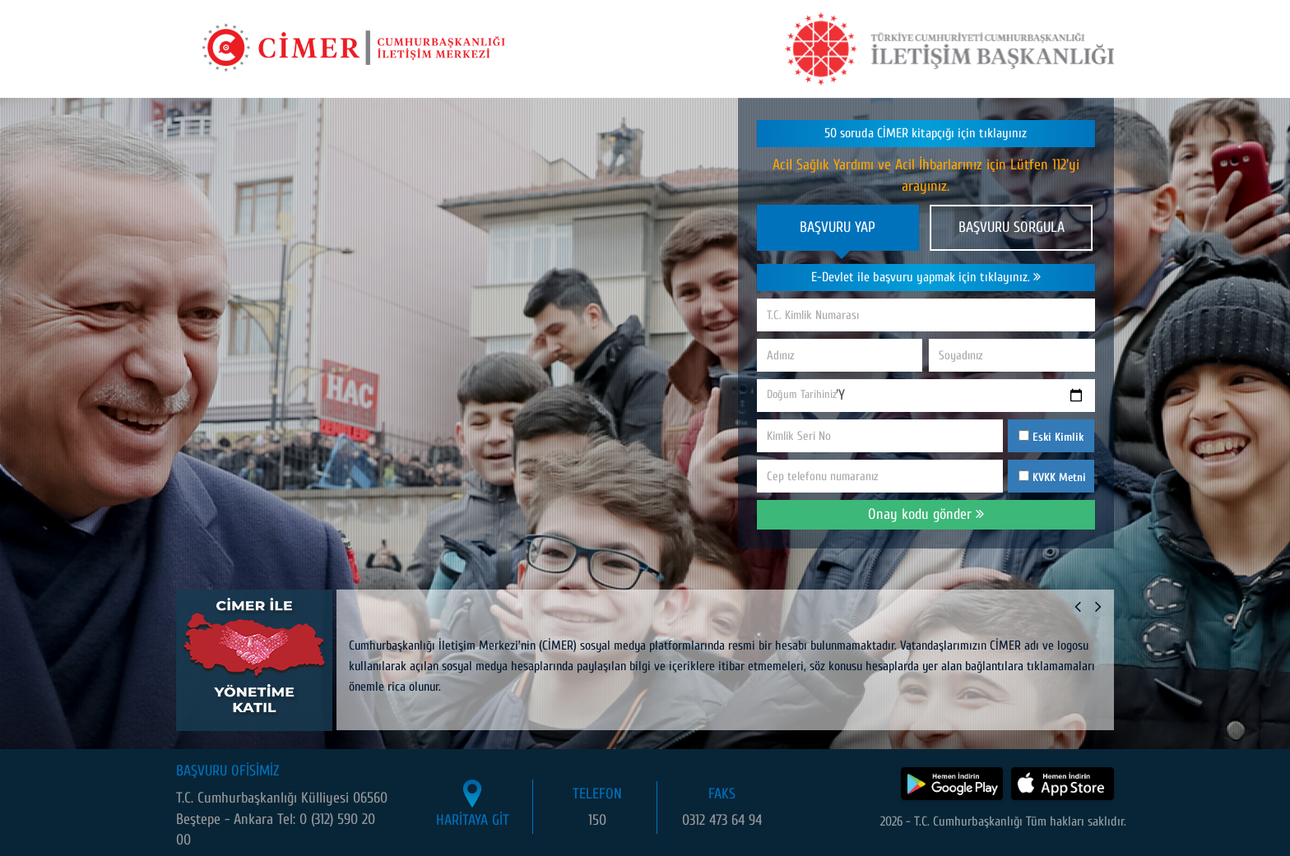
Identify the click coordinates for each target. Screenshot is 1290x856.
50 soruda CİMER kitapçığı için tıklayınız (925, 133)
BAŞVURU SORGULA (1011, 227)
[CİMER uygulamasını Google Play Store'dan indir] (952, 783)
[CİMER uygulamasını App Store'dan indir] (1062, 783)
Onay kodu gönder (926, 514)
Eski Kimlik (1051, 437)
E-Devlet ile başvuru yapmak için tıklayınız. (926, 277)
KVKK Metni (1059, 477)
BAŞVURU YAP (837, 227)
